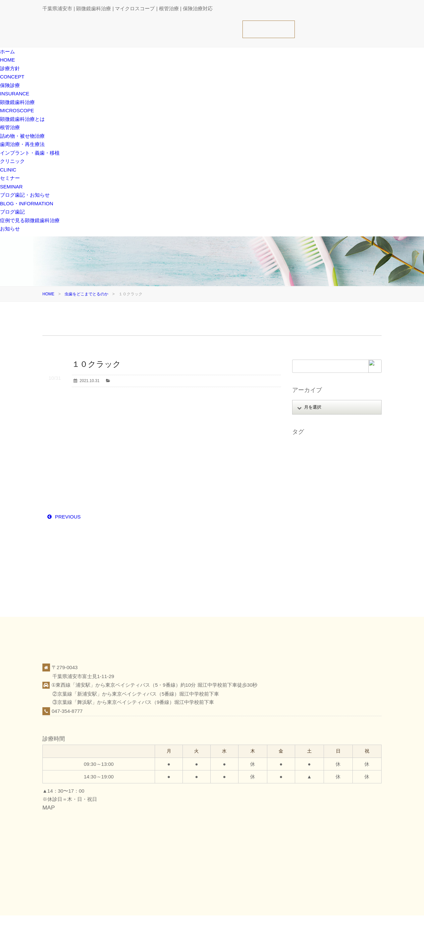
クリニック (318, 925)
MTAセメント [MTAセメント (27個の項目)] (307, 447)
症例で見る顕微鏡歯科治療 (30, 220)
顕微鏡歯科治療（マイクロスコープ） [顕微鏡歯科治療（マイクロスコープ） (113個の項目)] (329, 565)
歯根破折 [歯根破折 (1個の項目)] (303, 537)
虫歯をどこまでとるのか (86, 294)
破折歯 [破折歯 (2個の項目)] (357, 547)
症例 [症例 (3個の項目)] (346, 537)
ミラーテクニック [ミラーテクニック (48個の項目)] (347, 501)
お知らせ (10, 228)
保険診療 (293, 925)
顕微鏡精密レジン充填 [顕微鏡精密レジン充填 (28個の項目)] (315, 583)
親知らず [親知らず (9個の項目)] (350, 556)
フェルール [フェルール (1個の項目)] (305, 492)
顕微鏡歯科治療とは (22, 119)
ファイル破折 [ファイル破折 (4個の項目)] (351, 483)
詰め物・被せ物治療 (22, 136)
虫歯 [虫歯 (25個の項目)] (315, 556)
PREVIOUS (68, 516)
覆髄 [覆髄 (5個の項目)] (331, 556)
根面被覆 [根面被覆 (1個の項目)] (327, 528)
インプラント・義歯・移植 (30, 153)
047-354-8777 (67, 711)
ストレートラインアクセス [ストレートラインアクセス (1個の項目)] (319, 474)
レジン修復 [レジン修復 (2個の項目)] (305, 510)
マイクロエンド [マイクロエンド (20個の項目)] (309, 501)
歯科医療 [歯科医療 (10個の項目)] (327, 537)
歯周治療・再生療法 (22, 144)
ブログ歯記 (12, 212)
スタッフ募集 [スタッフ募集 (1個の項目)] (343, 465)
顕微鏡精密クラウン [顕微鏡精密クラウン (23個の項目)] (313, 574)
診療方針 (271, 925)
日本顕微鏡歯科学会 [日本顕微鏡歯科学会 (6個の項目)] (352, 520)
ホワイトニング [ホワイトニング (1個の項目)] (337, 492)
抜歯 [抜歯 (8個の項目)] (323, 520)
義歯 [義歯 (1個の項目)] (299, 556)
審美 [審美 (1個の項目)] (358, 510)
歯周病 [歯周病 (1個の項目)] (348, 528)
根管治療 (10, 127)
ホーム (250, 925)
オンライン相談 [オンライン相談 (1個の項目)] (341, 456)
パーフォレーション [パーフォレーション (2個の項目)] (313, 483)
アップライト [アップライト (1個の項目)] (339, 447)
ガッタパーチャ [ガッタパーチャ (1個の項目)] (309, 465)
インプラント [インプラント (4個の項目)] (307, 456)
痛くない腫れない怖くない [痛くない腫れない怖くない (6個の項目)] (319, 547)
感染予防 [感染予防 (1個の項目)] (303, 520)
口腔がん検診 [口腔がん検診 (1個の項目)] (335, 510)
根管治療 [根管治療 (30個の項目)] (303, 528)
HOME (48, 294)
